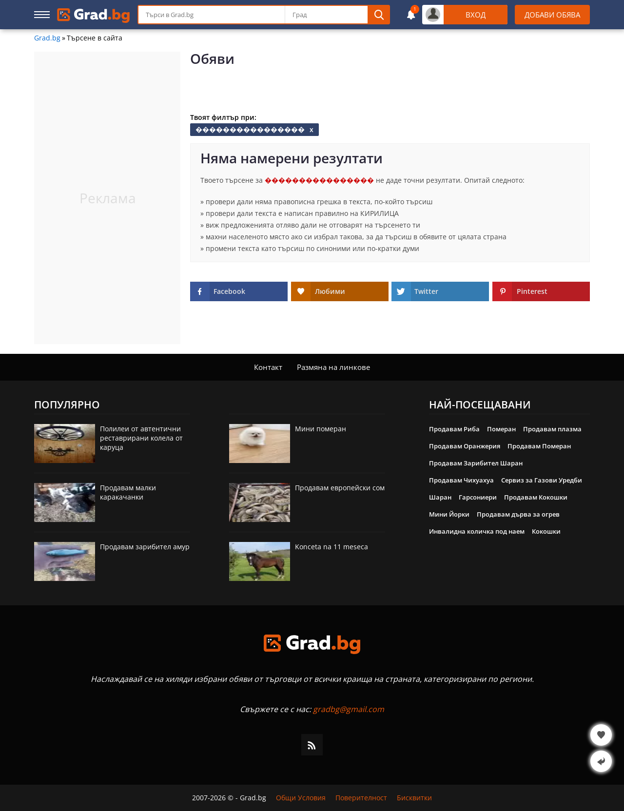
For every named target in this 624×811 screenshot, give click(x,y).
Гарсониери (478, 497)
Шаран (440, 497)
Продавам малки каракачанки (128, 492)
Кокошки (546, 531)
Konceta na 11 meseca (331, 546)
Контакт (268, 367)
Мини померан (320, 428)
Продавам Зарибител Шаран (476, 463)
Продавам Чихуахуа (461, 480)
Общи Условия (301, 797)
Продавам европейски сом (340, 487)
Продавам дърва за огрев (518, 514)
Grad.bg (47, 38)
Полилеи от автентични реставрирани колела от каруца (141, 438)
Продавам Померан (539, 446)
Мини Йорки (449, 514)
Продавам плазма (552, 429)
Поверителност (361, 797)
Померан (501, 429)
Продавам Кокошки (535, 497)
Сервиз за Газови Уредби (541, 480)
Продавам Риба (454, 429)
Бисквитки (414, 797)
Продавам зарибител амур (145, 546)
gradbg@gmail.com (348, 709)
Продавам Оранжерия (464, 446)
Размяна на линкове (333, 367)
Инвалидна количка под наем (477, 531)
